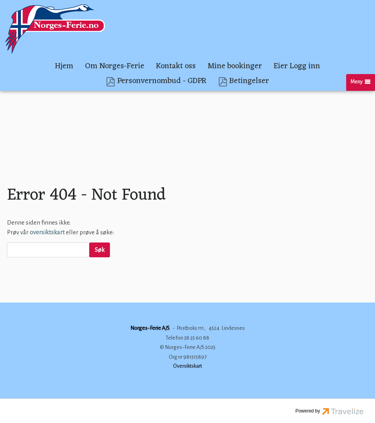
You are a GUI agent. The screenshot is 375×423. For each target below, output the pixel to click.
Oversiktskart (187, 366)
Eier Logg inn (297, 66)
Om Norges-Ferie (114, 66)
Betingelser (249, 81)
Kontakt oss (176, 66)
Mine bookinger (234, 66)
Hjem (64, 66)
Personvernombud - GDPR (162, 81)
